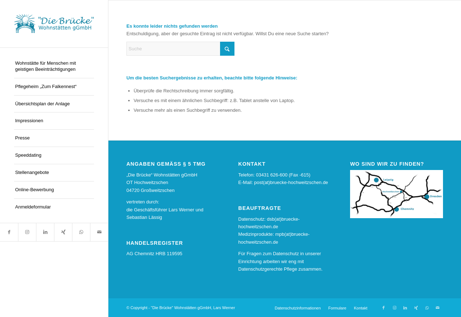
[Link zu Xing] (63, 232)
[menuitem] (54, 66)
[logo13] (54, 23)
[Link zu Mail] (99, 232)
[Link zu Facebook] (9, 232)
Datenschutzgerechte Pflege (267, 269)
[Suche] (180, 49)
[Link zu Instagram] (27, 232)
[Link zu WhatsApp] (81, 232)
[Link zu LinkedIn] (45, 232)
